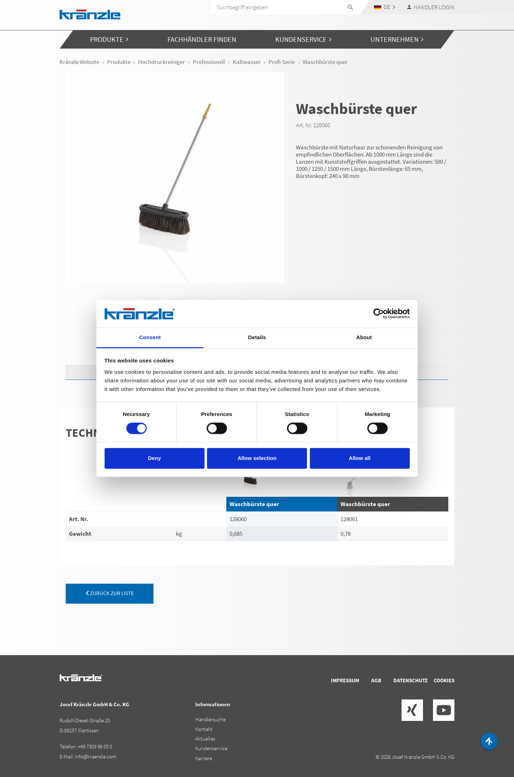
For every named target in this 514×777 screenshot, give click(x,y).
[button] (384, 7)
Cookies (444, 680)
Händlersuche (210, 719)
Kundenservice (211, 748)
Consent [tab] (150, 337)
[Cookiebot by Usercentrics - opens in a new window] (378, 313)
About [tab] (364, 337)
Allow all (360, 458)
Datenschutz (410, 680)
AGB (376, 680)
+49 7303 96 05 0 (95, 746)
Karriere (203, 758)
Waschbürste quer (254, 504)
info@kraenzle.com (95, 756)
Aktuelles (205, 738)
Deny (154, 458)
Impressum (345, 680)
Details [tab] (257, 337)
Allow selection (256, 458)
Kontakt (203, 729)
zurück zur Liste (110, 593)
